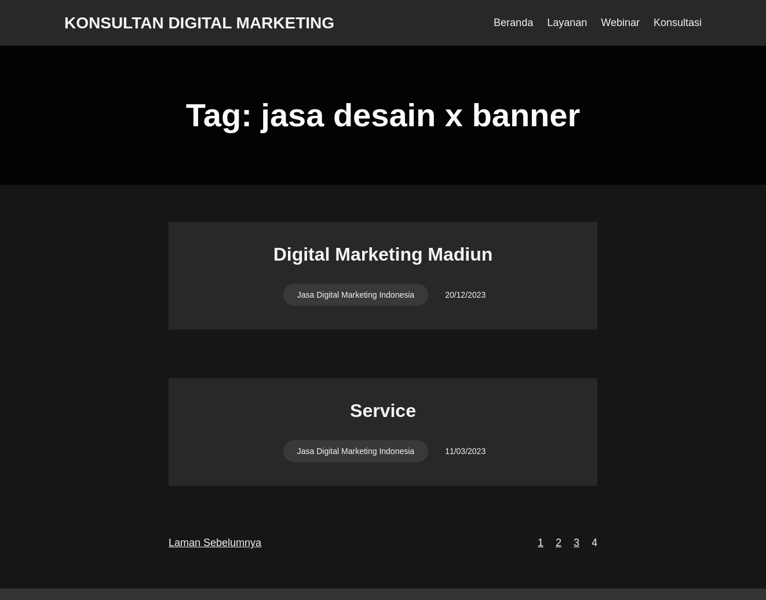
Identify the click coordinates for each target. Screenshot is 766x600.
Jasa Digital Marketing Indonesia (355, 294)
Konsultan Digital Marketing (199, 23)
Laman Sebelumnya (215, 542)
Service (383, 410)
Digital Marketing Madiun (383, 254)
